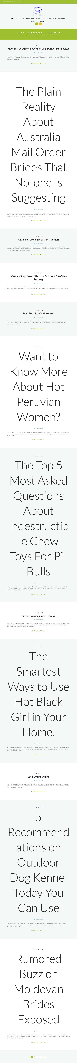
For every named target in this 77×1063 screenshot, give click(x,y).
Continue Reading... (38, 63)
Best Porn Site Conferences (38, 313)
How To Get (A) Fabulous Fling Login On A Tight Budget (38, 48)
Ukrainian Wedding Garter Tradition (38, 239)
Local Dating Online (38, 776)
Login (73, 1)
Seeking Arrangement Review (38, 615)
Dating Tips (39, 780)
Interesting (39, 52)
